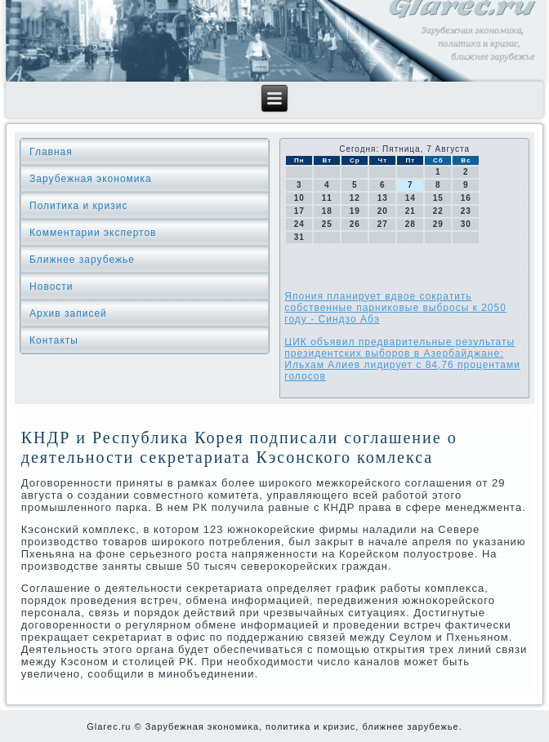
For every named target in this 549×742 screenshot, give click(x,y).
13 (382, 197)
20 (382, 211)
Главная (51, 152)
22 (438, 211)
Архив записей (68, 313)
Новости (51, 286)
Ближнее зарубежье (82, 259)
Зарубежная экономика (90, 178)
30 (466, 224)
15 (438, 197)
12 (355, 197)
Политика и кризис (78, 205)
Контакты (53, 340)
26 (355, 224)
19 (355, 211)
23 (466, 211)
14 (410, 197)
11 (327, 197)
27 (382, 224)
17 (299, 211)
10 (299, 197)
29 (438, 224)
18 (327, 211)
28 (410, 224)
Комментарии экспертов (92, 232)
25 (327, 224)
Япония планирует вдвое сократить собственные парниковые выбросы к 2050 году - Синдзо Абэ (395, 308)
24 (299, 224)
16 (466, 197)
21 (410, 211)
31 (299, 237)
